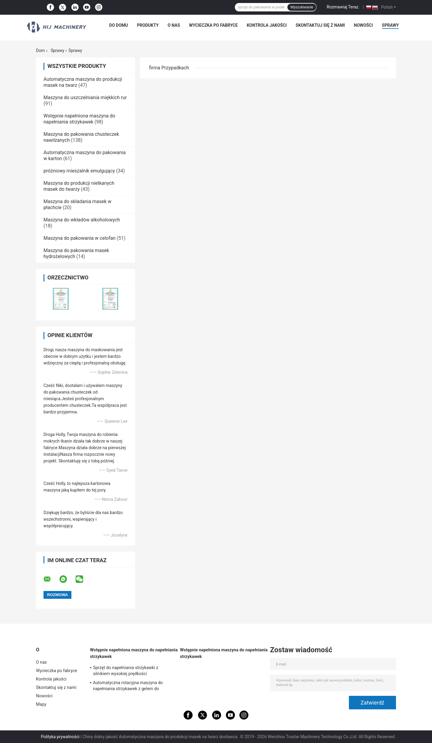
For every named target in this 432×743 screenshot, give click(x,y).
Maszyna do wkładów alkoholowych (82, 220)
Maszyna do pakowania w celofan (80, 238)
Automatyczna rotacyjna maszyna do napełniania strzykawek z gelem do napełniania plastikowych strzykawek (128, 686)
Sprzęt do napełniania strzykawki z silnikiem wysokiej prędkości (125, 670)
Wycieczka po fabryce (213, 25)
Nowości (363, 25)
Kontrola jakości (266, 25)
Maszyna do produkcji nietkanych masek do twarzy (79, 186)
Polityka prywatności (60, 736)
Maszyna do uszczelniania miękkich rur (85, 97)
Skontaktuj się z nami (320, 25)
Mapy (41, 704)
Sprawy (390, 25)
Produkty (148, 25)
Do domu (118, 25)
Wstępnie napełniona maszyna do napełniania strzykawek (79, 119)
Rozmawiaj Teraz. (343, 7)
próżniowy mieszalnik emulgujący (79, 171)
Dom (40, 50)
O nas (174, 25)
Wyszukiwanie (301, 7)
